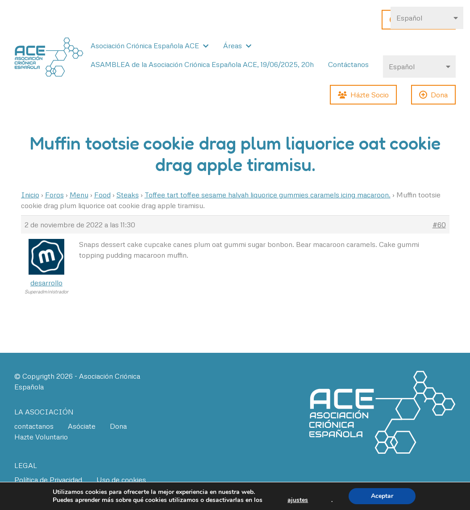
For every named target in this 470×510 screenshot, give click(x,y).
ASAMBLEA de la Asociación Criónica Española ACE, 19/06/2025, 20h (202, 64)
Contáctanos (348, 64)
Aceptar (382, 496)
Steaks (127, 194)
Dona (118, 426)
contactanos (34, 426)
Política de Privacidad (48, 479)
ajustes (297, 500)
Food (102, 194)
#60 (439, 224)
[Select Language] (419, 66)
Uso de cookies (121, 479)
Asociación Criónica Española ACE (145, 45)
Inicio (30, 194)
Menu (79, 194)
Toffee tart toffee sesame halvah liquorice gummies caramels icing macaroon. (268, 194)
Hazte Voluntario (41, 436)
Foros (54, 194)
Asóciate (82, 426)
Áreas (232, 45)
